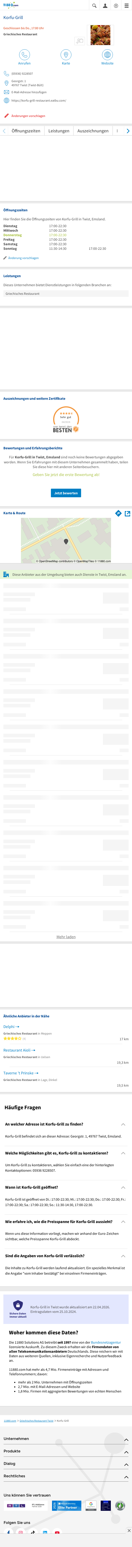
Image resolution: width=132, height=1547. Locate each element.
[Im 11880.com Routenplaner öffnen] (118, 512)
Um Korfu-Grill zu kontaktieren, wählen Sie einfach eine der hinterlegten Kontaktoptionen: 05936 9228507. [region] (59, 1168)
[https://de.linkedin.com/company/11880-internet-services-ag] (45, 1533)
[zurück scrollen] (4, 130)
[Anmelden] (105, 5)
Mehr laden (66, 936)
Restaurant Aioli (16, 1050)
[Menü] (127, 5)
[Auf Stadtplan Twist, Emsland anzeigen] (127, 512)
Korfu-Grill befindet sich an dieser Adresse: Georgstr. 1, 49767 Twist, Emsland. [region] (63, 1136)
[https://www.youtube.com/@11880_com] (57, 1533)
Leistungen (58, 130)
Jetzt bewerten (66, 493)
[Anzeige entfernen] (129, 1530)
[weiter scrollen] (128, 130)
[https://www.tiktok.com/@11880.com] (33, 1533)
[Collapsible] (123, 1124)
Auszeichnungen (93, 130)
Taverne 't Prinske (18, 1073)
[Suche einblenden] (94, 5)
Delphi (8, 1026)
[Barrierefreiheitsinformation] (116, 5)
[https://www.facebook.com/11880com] (9, 1533)
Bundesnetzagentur (106, 1342)
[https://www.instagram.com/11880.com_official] (21, 1533)
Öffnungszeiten (26, 130)
